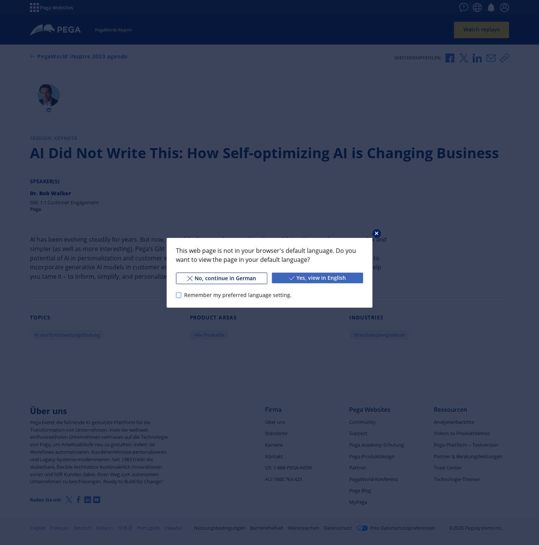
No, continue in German (221, 277)
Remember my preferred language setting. (238, 294)
